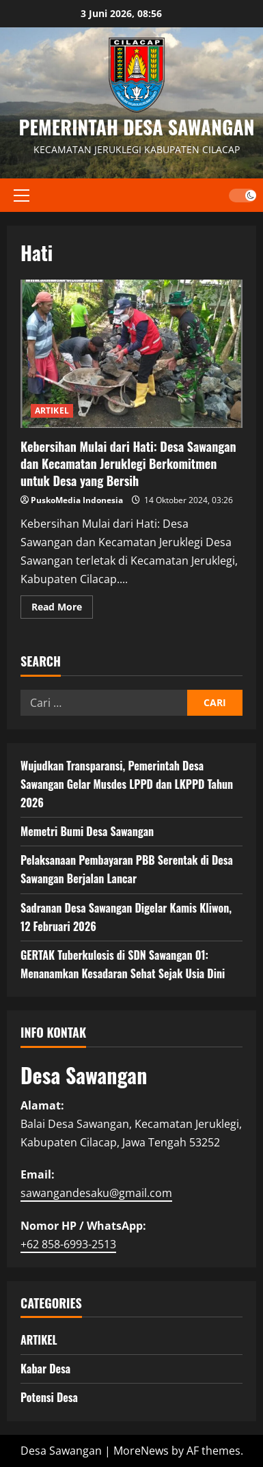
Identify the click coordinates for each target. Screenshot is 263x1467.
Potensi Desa (49, 1397)
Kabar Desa (45, 1368)
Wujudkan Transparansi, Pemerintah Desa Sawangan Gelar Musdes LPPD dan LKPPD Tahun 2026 (126, 784)
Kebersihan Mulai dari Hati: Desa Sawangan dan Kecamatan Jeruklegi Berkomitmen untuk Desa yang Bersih (131, 354)
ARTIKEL (52, 410)
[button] (21, 194)
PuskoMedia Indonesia (77, 500)
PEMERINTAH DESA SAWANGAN (137, 127)
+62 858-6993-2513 (68, 1244)
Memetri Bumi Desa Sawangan (87, 831)
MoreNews (141, 1450)
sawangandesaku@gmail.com (96, 1192)
